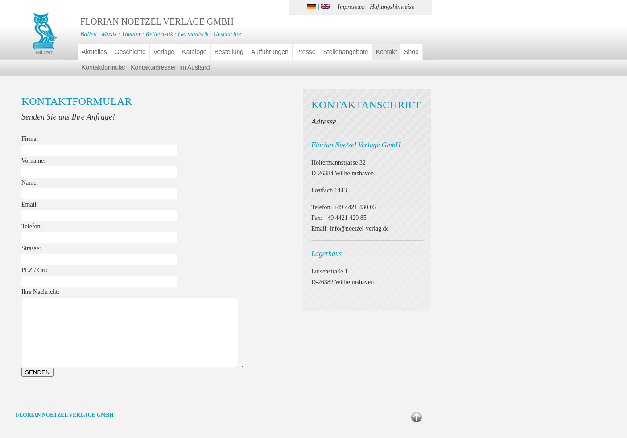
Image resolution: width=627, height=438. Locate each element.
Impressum (351, 7)
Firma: (29, 139)
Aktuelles (94, 51)
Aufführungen (270, 51)
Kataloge (194, 51)
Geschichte (130, 51)
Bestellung (228, 51)
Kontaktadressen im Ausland (170, 67)
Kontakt (386, 51)
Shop (411, 51)
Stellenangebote (345, 51)
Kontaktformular (104, 67)
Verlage (163, 51)
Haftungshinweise (392, 7)
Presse (306, 51)
